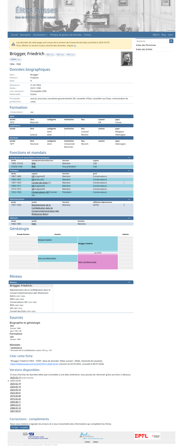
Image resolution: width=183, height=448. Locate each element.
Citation (95, 442)
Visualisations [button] (39, 34)
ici (75, 45)
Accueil (14, 34)
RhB (33, 163)
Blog (164, 34)
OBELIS (155, 34)
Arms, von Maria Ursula (87, 262)
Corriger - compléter (19, 427)
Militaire (14, 218)
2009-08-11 (15, 402)
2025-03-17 (15, 377)
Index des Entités (144, 49)
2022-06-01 (15, 392)
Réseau (13, 282)
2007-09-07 (15, 411)
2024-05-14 (15, 386)
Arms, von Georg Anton (47, 258)
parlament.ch (16, 347)
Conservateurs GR (40, 192)
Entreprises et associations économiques (29, 157)
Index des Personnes (146, 45)
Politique (14, 170)
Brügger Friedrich (45, 240)
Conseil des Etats (40, 182)
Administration (17, 199)
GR (33, 176)
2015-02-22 (15, 399)
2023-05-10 (15, 389)
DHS (12, 325)
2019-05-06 (15, 396)
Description (25, 34)
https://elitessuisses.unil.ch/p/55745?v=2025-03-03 (34, 364)
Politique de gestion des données (66, 34)
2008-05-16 (15, 408)
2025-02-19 (15, 383)
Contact (87, 34)
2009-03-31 (15, 405)
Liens (170, 34)
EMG (34, 223)
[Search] (152, 41)
